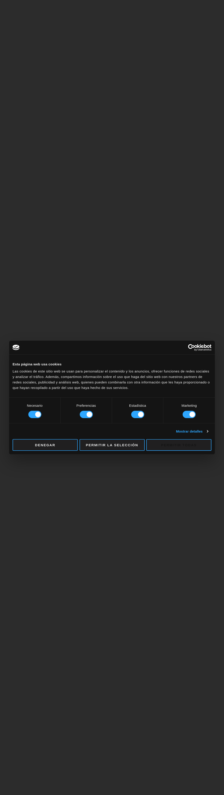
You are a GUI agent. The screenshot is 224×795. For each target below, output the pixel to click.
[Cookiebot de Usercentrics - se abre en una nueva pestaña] (191, 347)
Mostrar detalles (189, 431)
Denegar (45, 445)
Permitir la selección (112, 445)
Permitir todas (179, 445)
